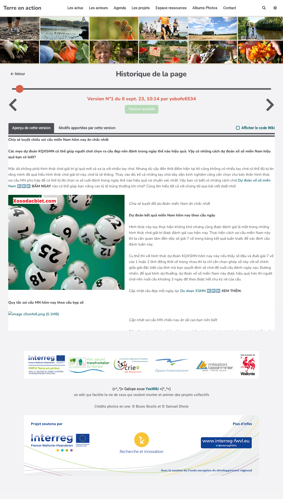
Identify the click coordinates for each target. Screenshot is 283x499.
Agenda (120, 8)
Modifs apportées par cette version (87, 128)
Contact (229, 8)
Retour (18, 74)
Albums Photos (204, 8)
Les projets (141, 8)
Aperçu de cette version (31, 128)
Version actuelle (141, 109)
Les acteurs (98, 8)
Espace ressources (171, 8)
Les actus (75, 8)
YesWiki (152, 389)
